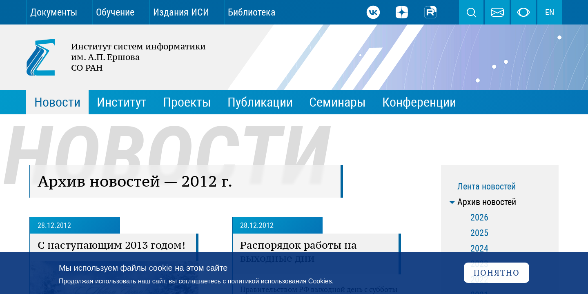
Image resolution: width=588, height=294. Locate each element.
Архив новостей (486, 202)
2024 (479, 248)
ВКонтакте (373, 12)
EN (549, 12)
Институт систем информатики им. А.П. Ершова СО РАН (112, 57)
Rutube (430, 12)
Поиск (471, 12)
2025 (479, 233)
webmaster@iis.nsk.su (497, 12)
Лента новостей (486, 186)
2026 (479, 217)
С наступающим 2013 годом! (111, 245)
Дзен (402, 12)
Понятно (497, 272)
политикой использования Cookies (280, 281)
